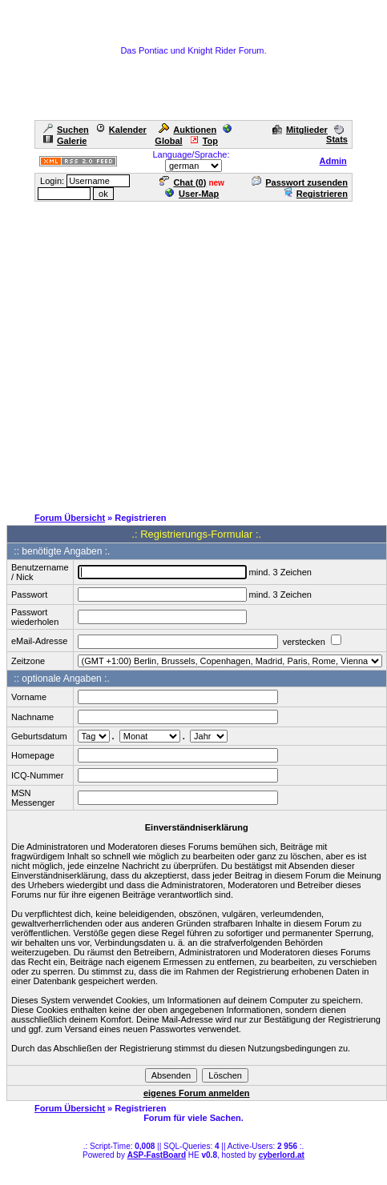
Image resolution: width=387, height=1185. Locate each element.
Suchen (66, 129)
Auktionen (187, 129)
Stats (337, 134)
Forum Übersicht (69, 517)
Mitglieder (300, 129)
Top (203, 141)
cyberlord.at (281, 1155)
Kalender (121, 129)
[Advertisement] (150, 353)
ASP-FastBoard (156, 1155)
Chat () (182, 182)
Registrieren (315, 193)
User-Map (192, 193)
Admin (333, 161)
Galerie (65, 141)
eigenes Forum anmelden (196, 1093)
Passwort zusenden (300, 182)
